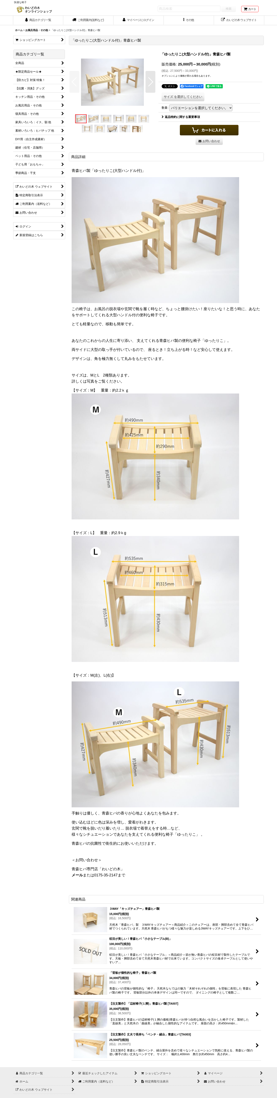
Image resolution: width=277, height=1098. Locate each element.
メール (77, 875)
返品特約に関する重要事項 (181, 117)
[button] (189, 20)
